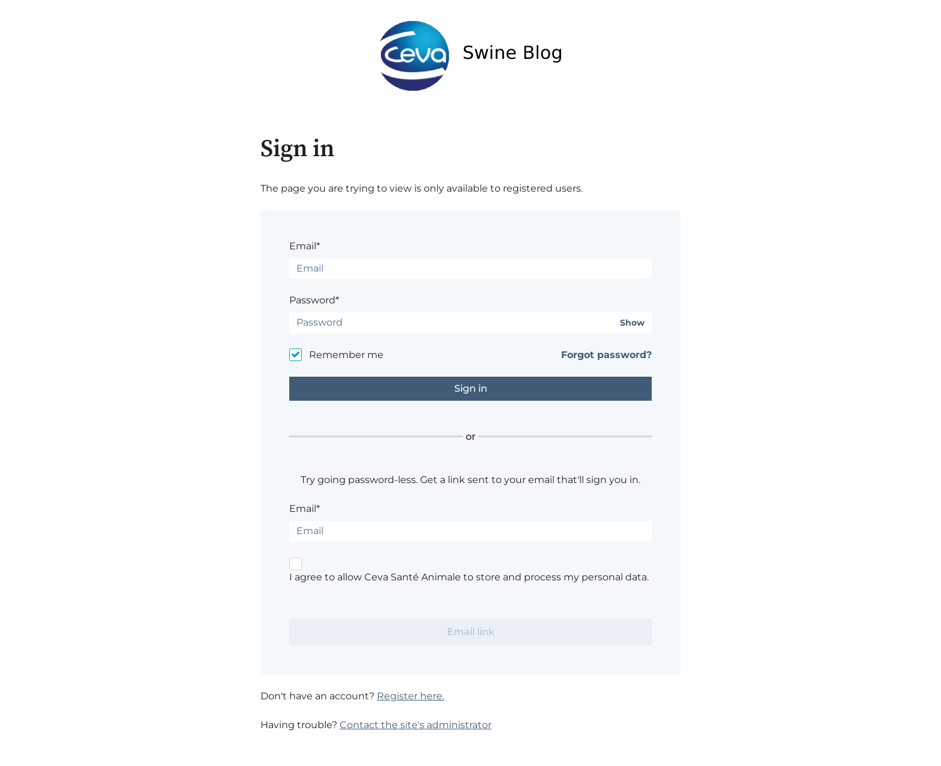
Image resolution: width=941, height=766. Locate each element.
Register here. (410, 696)
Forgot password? (606, 354)
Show (632, 323)
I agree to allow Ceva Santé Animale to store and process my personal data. (469, 577)
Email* (304, 246)
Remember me (346, 354)
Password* (314, 300)
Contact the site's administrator (416, 725)
